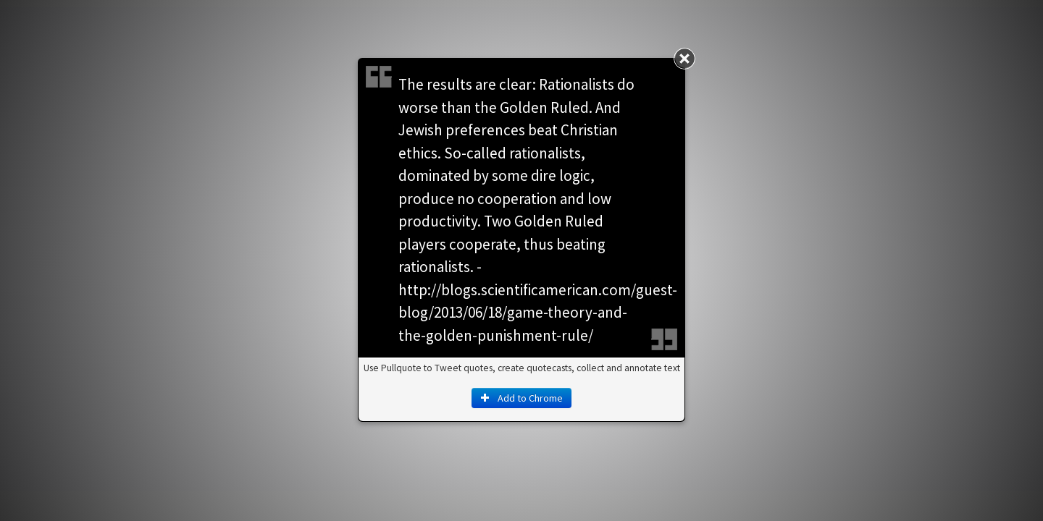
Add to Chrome (521, 397)
